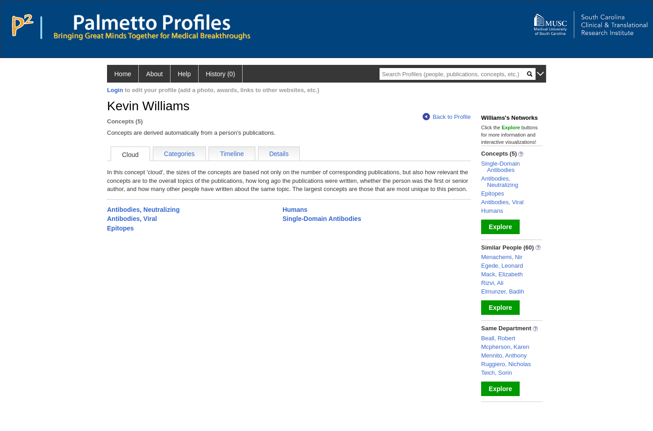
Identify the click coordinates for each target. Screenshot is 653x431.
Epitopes (120, 228)
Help (184, 74)
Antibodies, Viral (132, 218)
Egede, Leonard (502, 265)
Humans (295, 209)
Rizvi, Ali (492, 282)
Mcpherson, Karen (505, 346)
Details (279, 153)
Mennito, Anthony (503, 355)
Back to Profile (447, 116)
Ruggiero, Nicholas (506, 364)
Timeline (232, 153)
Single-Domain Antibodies (322, 218)
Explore (500, 226)
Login (115, 90)
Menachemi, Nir (501, 257)
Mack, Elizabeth (502, 274)
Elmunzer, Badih (502, 291)
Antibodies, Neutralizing (143, 209)
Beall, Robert (498, 338)
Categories (179, 153)
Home (122, 74)
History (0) (220, 74)
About (154, 74)
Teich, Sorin (496, 372)
